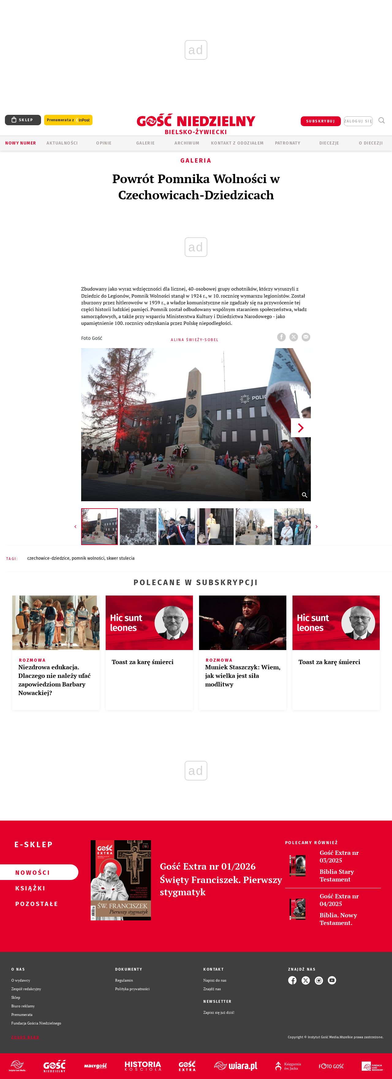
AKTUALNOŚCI (62, 143)
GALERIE (145, 143)
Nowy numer (20, 143)
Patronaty (288, 143)
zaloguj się (358, 121)
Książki (29, 888)
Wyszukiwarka (381, 120)
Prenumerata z (68, 120)
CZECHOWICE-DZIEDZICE (48, 558)
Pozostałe (29, 903)
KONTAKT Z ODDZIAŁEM (237, 143)
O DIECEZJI (371, 143)
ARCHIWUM (187, 143)
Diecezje (329, 143)
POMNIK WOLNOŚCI (88, 558)
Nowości (29, 872)
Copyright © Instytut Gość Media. (314, 1037)
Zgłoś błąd (25, 1037)
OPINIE (103, 143)
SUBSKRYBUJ (320, 121)
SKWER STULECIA (121, 558)
